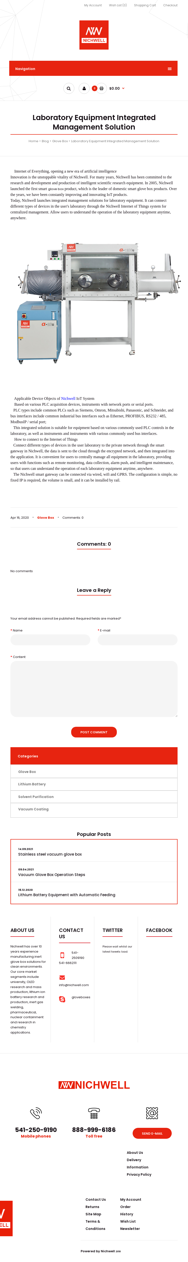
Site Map (93, 1214)
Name (18, 630)
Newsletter (130, 1228)
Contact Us (95, 1199)
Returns (92, 1206)
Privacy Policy (139, 1174)
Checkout (170, 5)
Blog (45, 141)
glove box (56, 189)
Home (33, 141)
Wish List (128, 1221)
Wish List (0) (118, 5)
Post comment (94, 732)
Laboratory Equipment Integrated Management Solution (115, 141)
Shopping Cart (145, 5)
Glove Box (60, 141)
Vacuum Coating (33, 809)
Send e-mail (152, 1133)
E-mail (105, 630)
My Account (93, 5)
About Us (135, 1152)
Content (19, 657)
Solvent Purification (36, 796)
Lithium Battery (32, 784)
